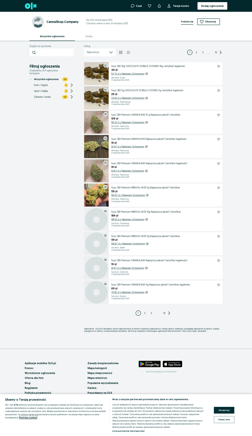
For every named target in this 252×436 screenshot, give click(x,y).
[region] (126, 415)
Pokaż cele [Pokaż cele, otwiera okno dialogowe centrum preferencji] (224, 419)
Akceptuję (224, 410)
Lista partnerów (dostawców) (128, 431)
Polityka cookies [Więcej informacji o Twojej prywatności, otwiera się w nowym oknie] (28, 417)
